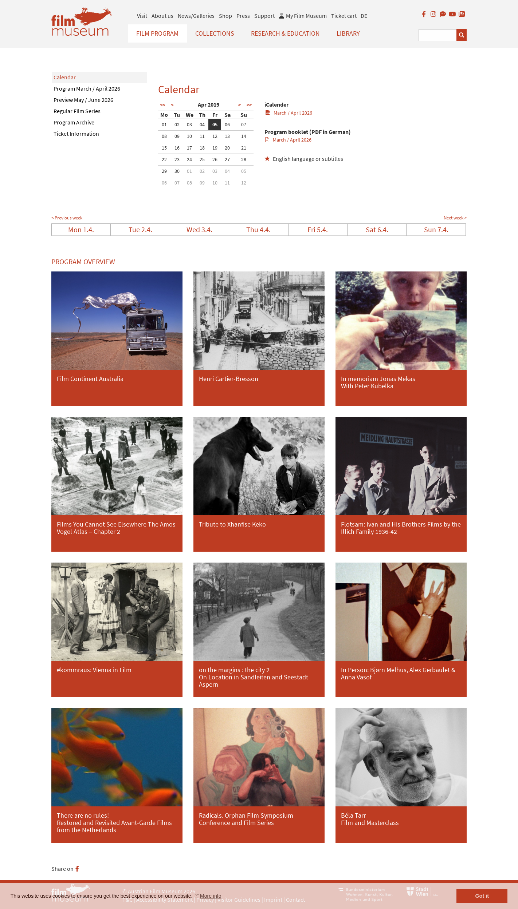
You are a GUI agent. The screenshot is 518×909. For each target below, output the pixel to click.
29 (164, 171)
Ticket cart (344, 15)
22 (164, 159)
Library (348, 33)
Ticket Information (76, 133)
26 (214, 159)
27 (227, 159)
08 (164, 136)
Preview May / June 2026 (83, 99)
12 (214, 136)
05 (214, 124)
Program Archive (74, 122)
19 (214, 147)
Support (264, 15)
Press (243, 15)
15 (164, 147)
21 (243, 147)
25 (202, 159)
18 (202, 147)
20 (227, 147)
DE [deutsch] (364, 15)
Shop (225, 15)
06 (227, 124)
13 (227, 136)
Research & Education (285, 33)
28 (243, 159)
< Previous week (66, 218)
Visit (142, 15)
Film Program (157, 33)
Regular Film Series (77, 111)
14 (243, 136)
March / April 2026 (288, 113)
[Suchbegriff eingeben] (438, 35)
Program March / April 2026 (87, 88)
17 (189, 147)
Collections (214, 33)
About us (162, 15)
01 (164, 124)
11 (202, 136)
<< (162, 105)
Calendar (65, 77)
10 (189, 136)
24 (189, 159)
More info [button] (210, 896)
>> (249, 105)
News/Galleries (196, 15)
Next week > (455, 218)
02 (177, 124)
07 (243, 124)
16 (177, 147)
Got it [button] (482, 896)
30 (177, 171)
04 (202, 124)
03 (189, 124)
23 (177, 159)
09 (177, 136)
